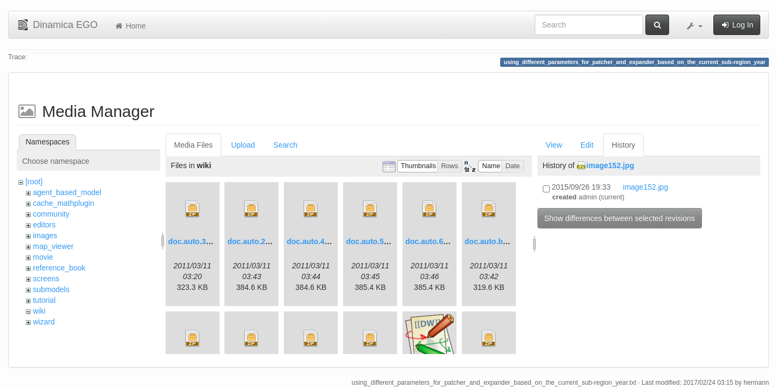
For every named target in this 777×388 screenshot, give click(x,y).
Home (130, 26)
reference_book (59, 268)
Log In (736, 24)
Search (285, 145)
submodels (51, 289)
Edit (587, 145)
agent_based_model (67, 192)
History (624, 145)
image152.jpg (611, 165)
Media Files (193, 145)
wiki (39, 311)
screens (46, 278)
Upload (243, 145)
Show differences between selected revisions (619, 218)
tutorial (44, 300)
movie (43, 257)
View (554, 145)
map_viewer (53, 246)
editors (44, 224)
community (51, 214)
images (45, 235)
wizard (43, 321)
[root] (34, 181)
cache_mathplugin (63, 203)
